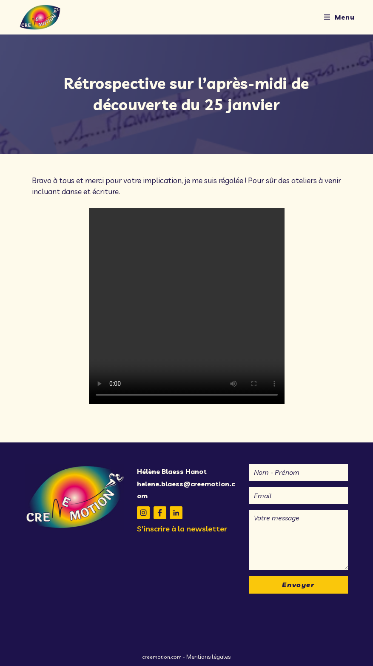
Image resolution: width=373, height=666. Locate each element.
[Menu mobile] (339, 17)
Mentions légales (208, 656)
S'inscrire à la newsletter (182, 529)
